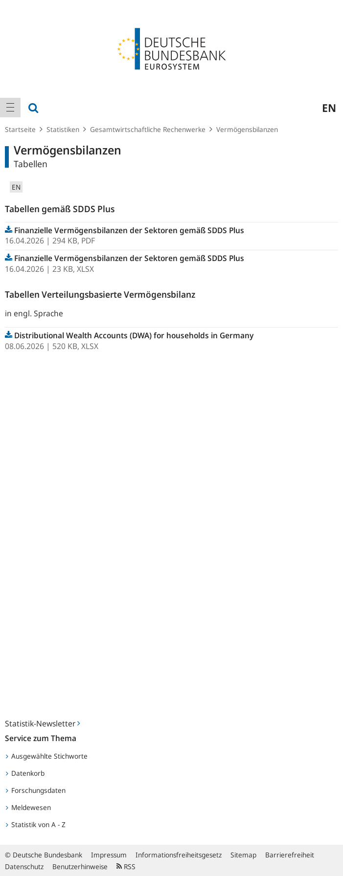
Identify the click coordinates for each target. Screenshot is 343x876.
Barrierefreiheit (289, 854)
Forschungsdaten (36, 790)
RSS (126, 866)
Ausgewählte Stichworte (47, 756)
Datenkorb (25, 773)
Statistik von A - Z (36, 824)
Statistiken (62, 129)
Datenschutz (24, 866)
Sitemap (243, 854)
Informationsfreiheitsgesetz (179, 854)
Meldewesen (28, 807)
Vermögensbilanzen (247, 129)
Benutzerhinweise (80, 866)
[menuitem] (10, 107)
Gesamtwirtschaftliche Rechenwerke (148, 129)
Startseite (20, 129)
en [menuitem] (329, 107)
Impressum (109, 854)
